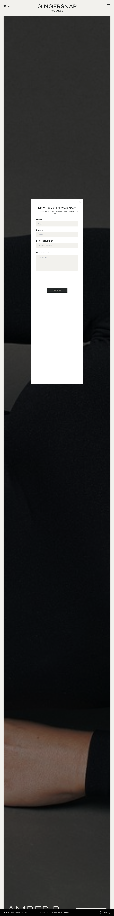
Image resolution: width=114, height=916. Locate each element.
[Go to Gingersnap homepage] (57, 8)
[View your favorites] (5, 6)
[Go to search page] (9, 5)
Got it (105, 912)
